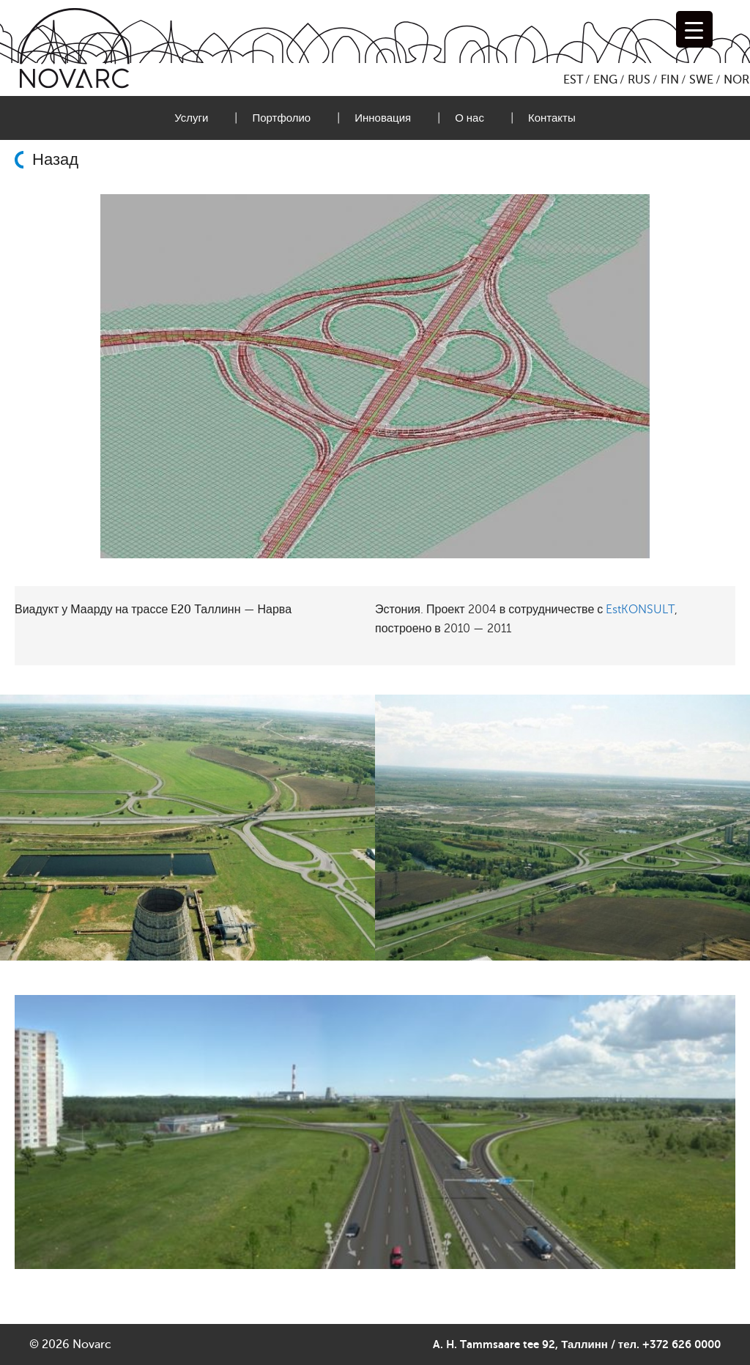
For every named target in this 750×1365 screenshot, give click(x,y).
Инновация (382, 118)
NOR (736, 79)
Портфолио (281, 118)
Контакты (552, 118)
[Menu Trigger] (694, 29)
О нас (469, 118)
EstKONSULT (640, 609)
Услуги (191, 118)
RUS (639, 79)
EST (573, 79)
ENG (605, 79)
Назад (55, 160)
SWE (701, 79)
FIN (670, 79)
